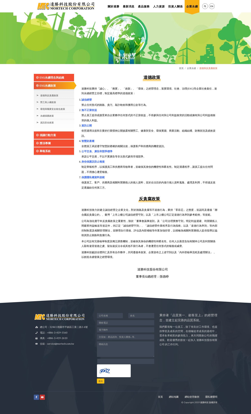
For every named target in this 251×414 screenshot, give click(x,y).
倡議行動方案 (48, 135)
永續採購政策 (47, 115)
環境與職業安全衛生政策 (52, 109)
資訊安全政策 (47, 122)
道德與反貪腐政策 (49, 95)
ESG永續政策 (48, 85)
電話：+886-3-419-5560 (53, 332)
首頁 (181, 68)
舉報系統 (45, 151)
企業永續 (191, 68)
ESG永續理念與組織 (52, 77)
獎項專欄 (45, 143)
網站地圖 (174, 396)
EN (211, 6)
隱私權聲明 (211, 396)
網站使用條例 (192, 396)
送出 (100, 381)
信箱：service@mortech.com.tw (57, 343)
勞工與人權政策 (48, 102)
